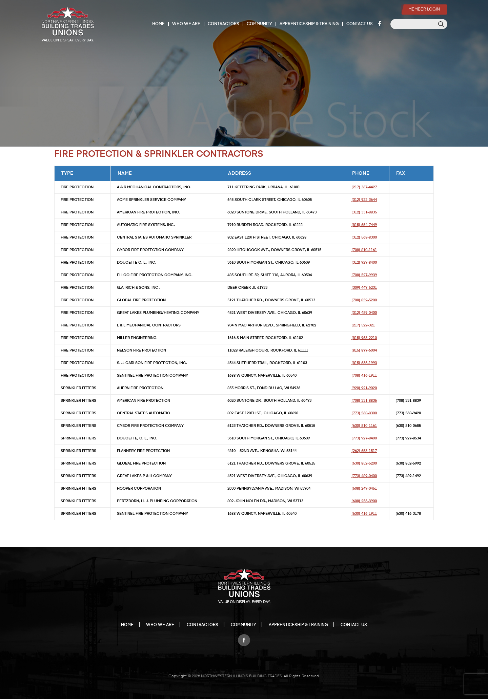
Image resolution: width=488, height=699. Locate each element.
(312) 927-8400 (364, 262)
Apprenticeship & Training (309, 24)
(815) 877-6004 (364, 350)
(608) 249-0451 (364, 488)
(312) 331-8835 (364, 212)
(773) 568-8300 (364, 413)
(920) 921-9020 (364, 388)
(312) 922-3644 (364, 200)
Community (259, 24)
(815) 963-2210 (364, 338)
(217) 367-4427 (364, 187)
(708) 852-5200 (364, 300)
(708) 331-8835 (364, 400)
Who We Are (186, 24)
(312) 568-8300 (364, 237)
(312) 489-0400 (364, 313)
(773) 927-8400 (364, 438)
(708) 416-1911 (364, 375)
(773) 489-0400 (364, 476)
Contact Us (360, 24)
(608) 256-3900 (364, 501)
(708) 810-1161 (364, 250)
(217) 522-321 (363, 325)
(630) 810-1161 (364, 426)
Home (158, 24)
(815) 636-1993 (364, 363)
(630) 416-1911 (364, 513)
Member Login (423, 5)
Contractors (224, 24)
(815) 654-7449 (364, 225)
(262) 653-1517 (364, 451)
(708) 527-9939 (364, 275)
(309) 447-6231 (364, 287)
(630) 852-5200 (364, 463)
